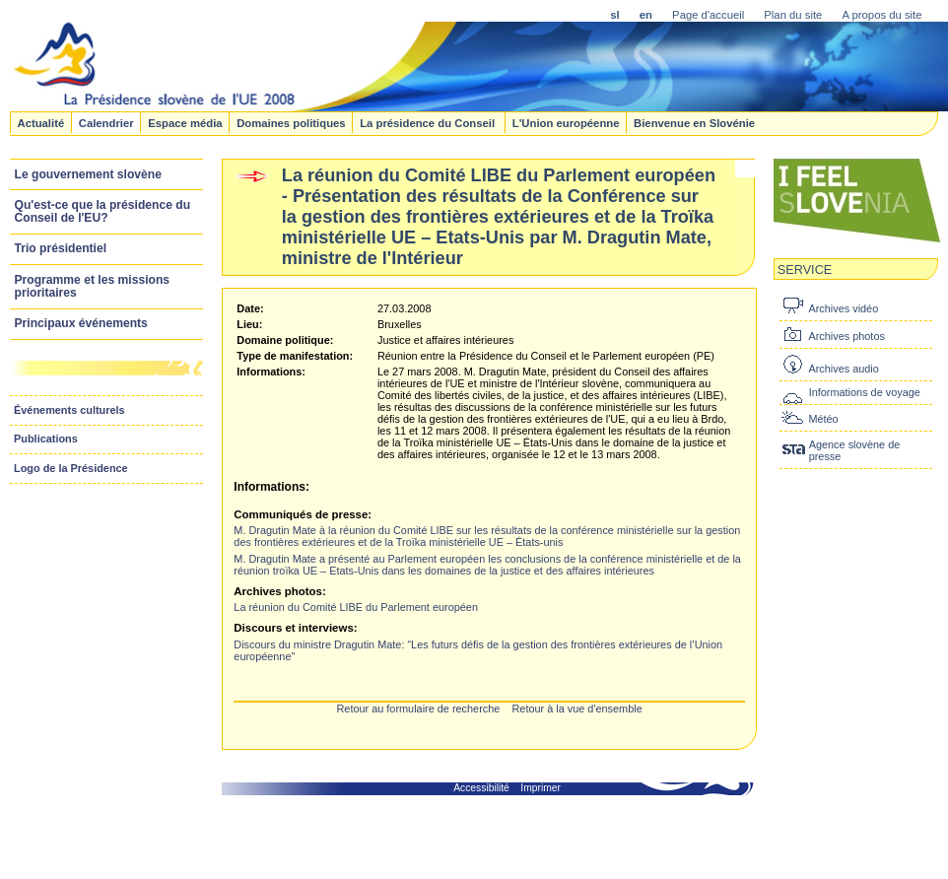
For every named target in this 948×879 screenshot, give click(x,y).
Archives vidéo (843, 308)
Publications (46, 438)
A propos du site (881, 15)
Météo (823, 419)
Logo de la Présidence (71, 468)
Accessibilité (481, 787)
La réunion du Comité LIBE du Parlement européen (356, 607)
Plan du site (793, 15)
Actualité (40, 122)
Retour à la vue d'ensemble (576, 708)
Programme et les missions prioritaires (92, 286)
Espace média (185, 122)
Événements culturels (69, 410)
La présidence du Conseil (429, 122)
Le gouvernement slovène (88, 174)
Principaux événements (81, 323)
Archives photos (846, 336)
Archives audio (843, 368)
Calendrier (106, 122)
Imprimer (540, 787)
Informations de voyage (864, 392)
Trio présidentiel (61, 248)
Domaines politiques (291, 122)
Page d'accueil (708, 15)
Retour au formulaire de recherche (418, 708)
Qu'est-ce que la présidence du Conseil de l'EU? (103, 211)
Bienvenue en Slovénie (694, 122)
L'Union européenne (566, 122)
